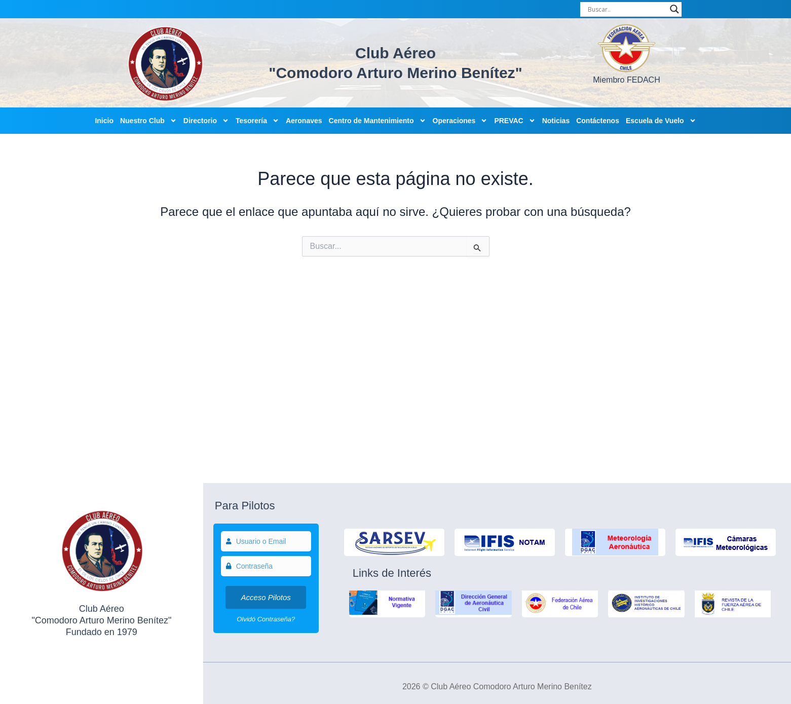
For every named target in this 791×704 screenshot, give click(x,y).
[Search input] (626, 9)
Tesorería (257, 120)
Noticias (556, 121)
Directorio (206, 120)
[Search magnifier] (674, 9)
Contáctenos (597, 121)
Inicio (104, 121)
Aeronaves (304, 121)
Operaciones (460, 120)
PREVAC (514, 120)
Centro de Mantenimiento (377, 120)
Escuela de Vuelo (661, 120)
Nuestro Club (148, 120)
